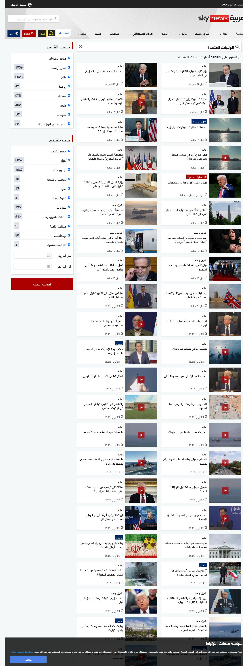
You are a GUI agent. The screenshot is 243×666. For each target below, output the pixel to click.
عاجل (37, 33)
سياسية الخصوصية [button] (17, 651)
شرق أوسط (197, 33)
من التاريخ (59, 255)
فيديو (93, 33)
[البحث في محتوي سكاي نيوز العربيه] (29, 18)
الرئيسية (236, 33)
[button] (24, 33)
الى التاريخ (59, 266)
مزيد (76, 33)
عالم (177, 33)
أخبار (218, 33)
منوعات (110, 33)
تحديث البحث (37, 284)
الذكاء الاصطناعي (136, 33)
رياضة (160, 33)
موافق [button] (23, 659)
